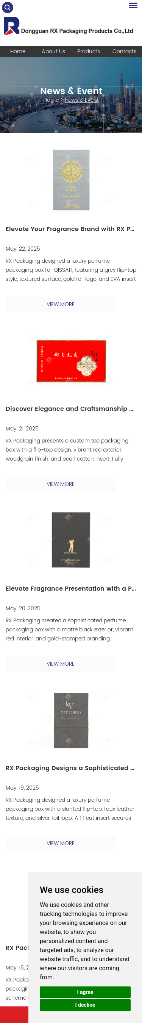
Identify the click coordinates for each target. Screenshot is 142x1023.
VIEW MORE (61, 304)
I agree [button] (85, 992)
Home (17, 51)
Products (88, 51)
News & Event (71, 91)
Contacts (124, 51)
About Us (53, 51)
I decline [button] (85, 1005)
